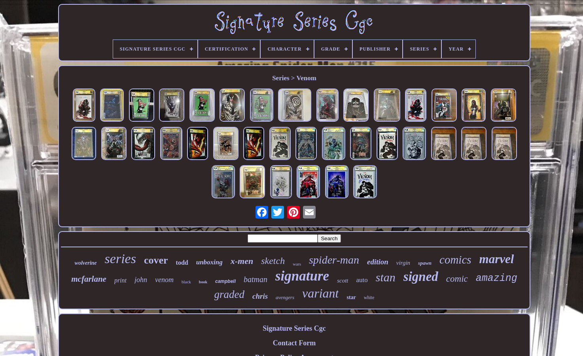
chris (260, 296)
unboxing (209, 262)
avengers (285, 297)
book (203, 282)
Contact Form (294, 343)
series (120, 258)
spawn (425, 263)
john (140, 280)
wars (297, 264)
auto (362, 280)
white (369, 297)
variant (320, 293)
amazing (496, 278)
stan (386, 277)
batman (255, 279)
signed (420, 276)
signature (302, 276)
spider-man (334, 260)
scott (342, 280)
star (351, 297)
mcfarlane (88, 279)
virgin (403, 263)
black (186, 281)
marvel (496, 259)
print (120, 280)
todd (182, 262)
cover (156, 260)
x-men (242, 261)
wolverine (86, 263)
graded (229, 294)
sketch (273, 261)
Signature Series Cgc (294, 328)
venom (164, 280)
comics (455, 259)
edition (377, 262)
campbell (225, 281)
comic (457, 279)
